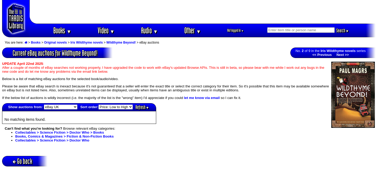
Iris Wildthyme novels (86, 42)
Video (106, 30)
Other (192, 30)
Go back (22, 161)
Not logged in (235, 30)
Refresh (142, 107)
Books (62, 30)
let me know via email (202, 98)
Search (342, 30)
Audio (149, 30)
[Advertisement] (202, 12)
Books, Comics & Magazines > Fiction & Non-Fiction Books (64, 136)
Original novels (55, 42)
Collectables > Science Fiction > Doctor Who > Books (59, 132)
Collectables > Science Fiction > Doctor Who (52, 140)
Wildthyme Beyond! (121, 42)
